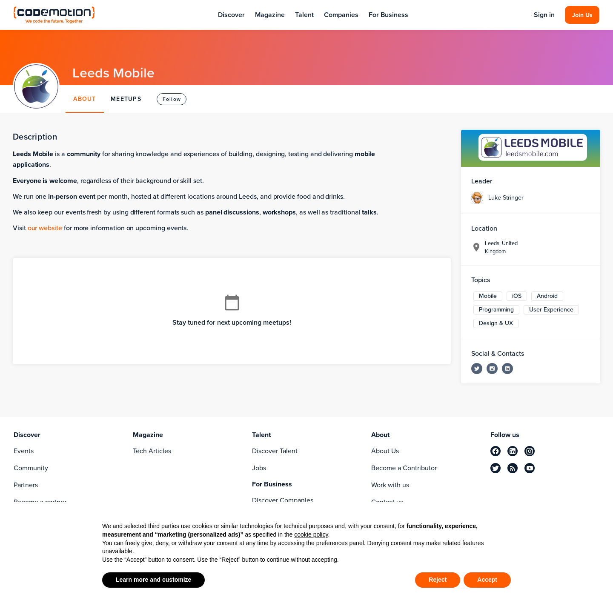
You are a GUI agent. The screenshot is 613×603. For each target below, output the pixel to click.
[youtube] (529, 468)
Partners (26, 485)
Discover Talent (275, 451)
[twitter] (495, 468)
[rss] (512, 468)
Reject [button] (438, 579)
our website (45, 228)
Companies (341, 15)
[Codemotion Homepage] (54, 14)
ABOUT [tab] (84, 98)
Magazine (270, 15)
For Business (388, 15)
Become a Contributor (404, 468)
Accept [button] (487, 579)
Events (24, 451)
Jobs (259, 468)
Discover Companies (282, 500)
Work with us (390, 485)
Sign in (544, 14)
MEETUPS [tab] (126, 98)
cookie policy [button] (311, 534)
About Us (385, 451)
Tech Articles (152, 451)
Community (31, 468)
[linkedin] (512, 451)
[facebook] (495, 451)
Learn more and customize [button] (153, 579)
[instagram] (529, 451)
